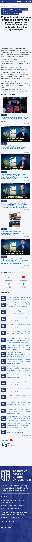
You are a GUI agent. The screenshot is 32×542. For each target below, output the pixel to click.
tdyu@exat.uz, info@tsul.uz (17, 517)
